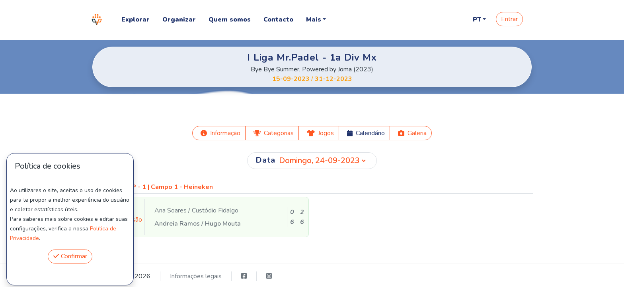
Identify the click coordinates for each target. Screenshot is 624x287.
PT (477, 19)
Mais (313, 19)
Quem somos (230, 19)
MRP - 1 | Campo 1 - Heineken (167, 187)
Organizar (179, 19)
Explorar (135, 19)
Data (265, 160)
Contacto (278, 19)
